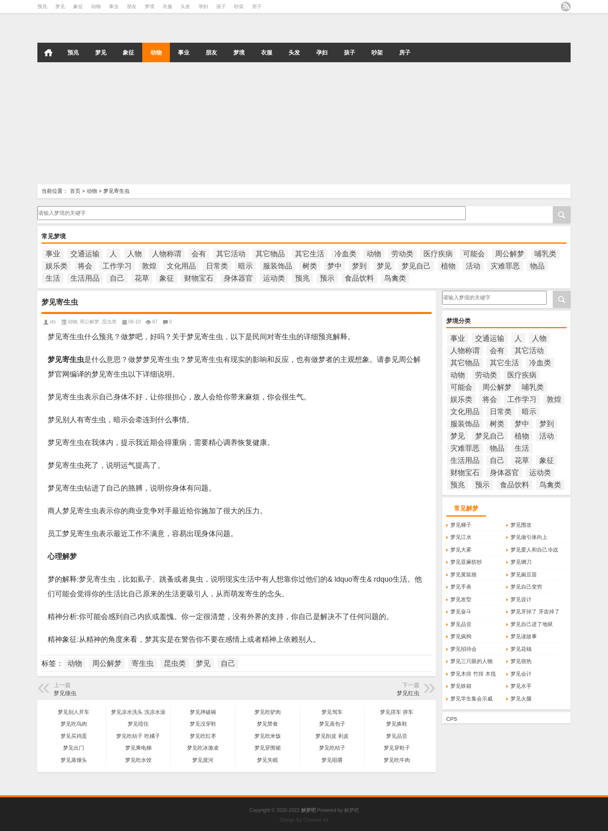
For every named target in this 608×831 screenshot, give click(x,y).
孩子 (221, 6)
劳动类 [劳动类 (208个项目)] (402, 254)
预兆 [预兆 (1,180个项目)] (302, 278)
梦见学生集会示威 (471, 699)
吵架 (239, 6)
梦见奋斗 (460, 612)
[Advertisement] (244, 123)
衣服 (167, 6)
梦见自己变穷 (526, 587)
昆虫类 (109, 322)
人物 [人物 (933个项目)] (134, 254)
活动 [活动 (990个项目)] (473, 266)
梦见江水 (460, 537)
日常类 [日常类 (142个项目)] (217, 266)
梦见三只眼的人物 (471, 661)
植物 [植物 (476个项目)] (448, 266)
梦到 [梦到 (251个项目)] (359, 266)
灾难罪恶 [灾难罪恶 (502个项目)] (505, 266)
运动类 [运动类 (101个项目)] (274, 278)
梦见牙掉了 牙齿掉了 (535, 612)
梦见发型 (460, 599)
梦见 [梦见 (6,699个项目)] (384, 266)
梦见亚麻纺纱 (466, 562)
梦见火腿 (521, 699)
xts (53, 322)
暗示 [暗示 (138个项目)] (245, 266)
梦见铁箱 (460, 686)
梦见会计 (521, 674)
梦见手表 (460, 587)
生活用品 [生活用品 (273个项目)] (85, 278)
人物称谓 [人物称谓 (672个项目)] (166, 254)
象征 (78, 6)
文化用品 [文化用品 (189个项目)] (181, 266)
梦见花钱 (521, 649)
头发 (185, 6)
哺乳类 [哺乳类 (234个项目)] (545, 254)
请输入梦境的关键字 (250, 213)
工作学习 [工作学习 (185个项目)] (117, 266)
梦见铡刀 (521, 562)
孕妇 (203, 6)
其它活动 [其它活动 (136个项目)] (230, 254)
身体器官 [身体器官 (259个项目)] (238, 278)
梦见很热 (521, 661)
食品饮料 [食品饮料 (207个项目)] (359, 278)
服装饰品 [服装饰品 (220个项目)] (277, 266)
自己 (228, 663)
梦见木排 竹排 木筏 (472, 674)
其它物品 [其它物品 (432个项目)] (270, 254)
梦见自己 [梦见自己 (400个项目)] (416, 266)
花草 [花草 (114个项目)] (142, 278)
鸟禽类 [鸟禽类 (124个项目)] (395, 278)
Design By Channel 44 (304, 820)
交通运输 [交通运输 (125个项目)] (85, 254)
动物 (96, 6)
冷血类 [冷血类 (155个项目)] (345, 254)
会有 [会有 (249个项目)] (198, 254)
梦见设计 (521, 599)
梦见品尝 (460, 624)
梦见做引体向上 (528, 537)
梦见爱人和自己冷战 (534, 550)
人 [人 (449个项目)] (113, 254)
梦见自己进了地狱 (531, 624)
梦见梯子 (460, 525)
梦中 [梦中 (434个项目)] (334, 266)
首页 (48, 52)
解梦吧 (351, 810)
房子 (257, 6)
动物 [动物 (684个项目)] (374, 254)
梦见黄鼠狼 (463, 574)
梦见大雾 (460, 550)
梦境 (149, 6)
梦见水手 (521, 686)
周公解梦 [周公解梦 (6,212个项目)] (509, 254)
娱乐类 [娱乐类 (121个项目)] (56, 266)
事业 (114, 6)
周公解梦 (89, 322)
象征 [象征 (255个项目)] (166, 278)
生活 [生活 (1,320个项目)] (53, 278)
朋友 (132, 6)
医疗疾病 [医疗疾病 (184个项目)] (438, 254)
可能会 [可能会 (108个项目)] (474, 254)
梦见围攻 (521, 525)
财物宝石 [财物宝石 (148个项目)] (198, 278)
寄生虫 (143, 663)
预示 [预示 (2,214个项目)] (327, 278)
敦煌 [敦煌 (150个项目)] (149, 266)
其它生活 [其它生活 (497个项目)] (309, 254)
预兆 (42, 6)
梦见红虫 (408, 693)
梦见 (60, 6)
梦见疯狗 (460, 636)
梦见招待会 (463, 649)
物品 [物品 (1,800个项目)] (537, 266)
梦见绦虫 (65, 693)
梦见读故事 (523, 636)
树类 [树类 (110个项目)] (309, 266)
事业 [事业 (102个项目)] (53, 254)
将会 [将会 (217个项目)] (85, 266)
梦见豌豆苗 (523, 574)
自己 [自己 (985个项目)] (117, 278)
